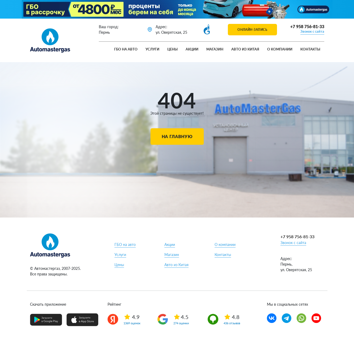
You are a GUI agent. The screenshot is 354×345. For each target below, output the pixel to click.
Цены (172, 49)
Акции (192, 49)
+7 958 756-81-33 (307, 26)
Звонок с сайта (312, 31)
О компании (279, 49)
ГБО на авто (126, 49)
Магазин (214, 49)
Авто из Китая (245, 49)
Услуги (152, 49)
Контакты (310, 49)
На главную (177, 136)
